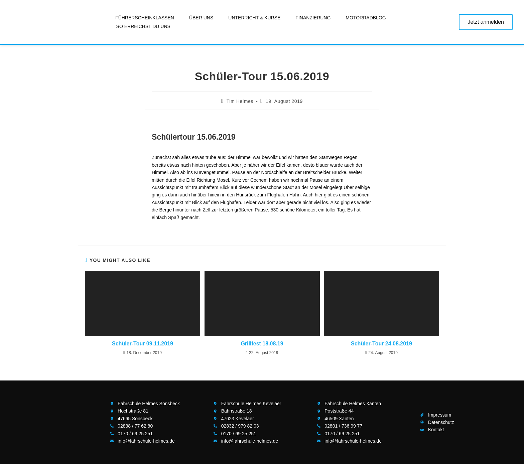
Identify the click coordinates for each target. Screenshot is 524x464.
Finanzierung (313, 17)
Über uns (201, 17)
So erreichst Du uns (143, 26)
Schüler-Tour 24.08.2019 (381, 343)
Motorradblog (366, 17)
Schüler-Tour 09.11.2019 (142, 343)
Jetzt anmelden (486, 22)
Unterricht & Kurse (254, 17)
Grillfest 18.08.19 (262, 343)
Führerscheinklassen (144, 17)
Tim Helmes (240, 101)
